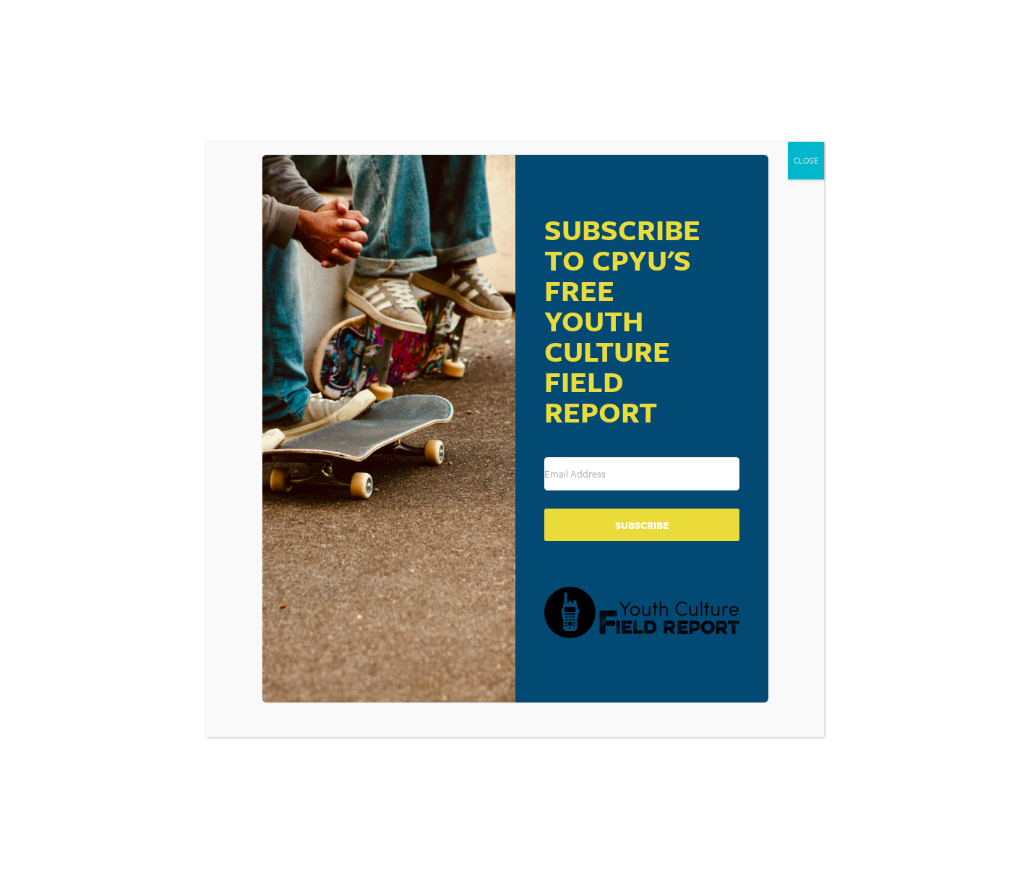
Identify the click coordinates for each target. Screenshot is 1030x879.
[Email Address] (641, 474)
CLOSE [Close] (806, 160)
